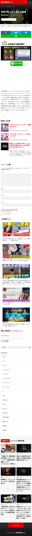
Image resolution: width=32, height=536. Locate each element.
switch (4, 356)
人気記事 (9, 6)
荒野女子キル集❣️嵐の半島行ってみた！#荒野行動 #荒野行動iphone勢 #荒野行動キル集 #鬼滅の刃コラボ (20, 145)
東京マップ (5, 408)
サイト (2, 202)
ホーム (2, 6)
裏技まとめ (5, 322)
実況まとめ (5, 400)
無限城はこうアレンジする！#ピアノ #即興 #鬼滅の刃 (8, 481)
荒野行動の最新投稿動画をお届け (16, 209)
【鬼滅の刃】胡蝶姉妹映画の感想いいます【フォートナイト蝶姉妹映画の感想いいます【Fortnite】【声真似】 (8, 460)
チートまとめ (6, 387)
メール (2, 195)
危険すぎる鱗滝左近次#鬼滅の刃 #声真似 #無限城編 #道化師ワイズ (23, 458)
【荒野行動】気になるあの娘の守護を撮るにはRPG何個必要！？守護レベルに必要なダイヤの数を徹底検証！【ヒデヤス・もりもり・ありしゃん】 (16, 282)
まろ (4, 361)
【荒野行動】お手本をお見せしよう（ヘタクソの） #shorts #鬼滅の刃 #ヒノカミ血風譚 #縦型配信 (8, 510)
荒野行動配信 (6, 417)
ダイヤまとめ (6, 279)
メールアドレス (5, 335)
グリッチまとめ (6, 378)
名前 (2, 188)
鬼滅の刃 (12, 19)
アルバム (5, 237)
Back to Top (16, 525)
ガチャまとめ (6, 369)
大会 (4, 395)
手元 (4, 404)
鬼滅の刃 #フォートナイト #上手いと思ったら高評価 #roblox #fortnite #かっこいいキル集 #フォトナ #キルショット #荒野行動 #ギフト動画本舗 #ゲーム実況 (23, 512)
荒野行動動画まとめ (20, 532)
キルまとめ (5, 374)
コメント (3, 172)
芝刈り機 (5, 413)
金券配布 (5, 426)
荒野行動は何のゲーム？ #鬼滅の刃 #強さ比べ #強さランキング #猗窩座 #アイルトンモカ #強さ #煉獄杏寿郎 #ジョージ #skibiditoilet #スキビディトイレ (23, 485)
